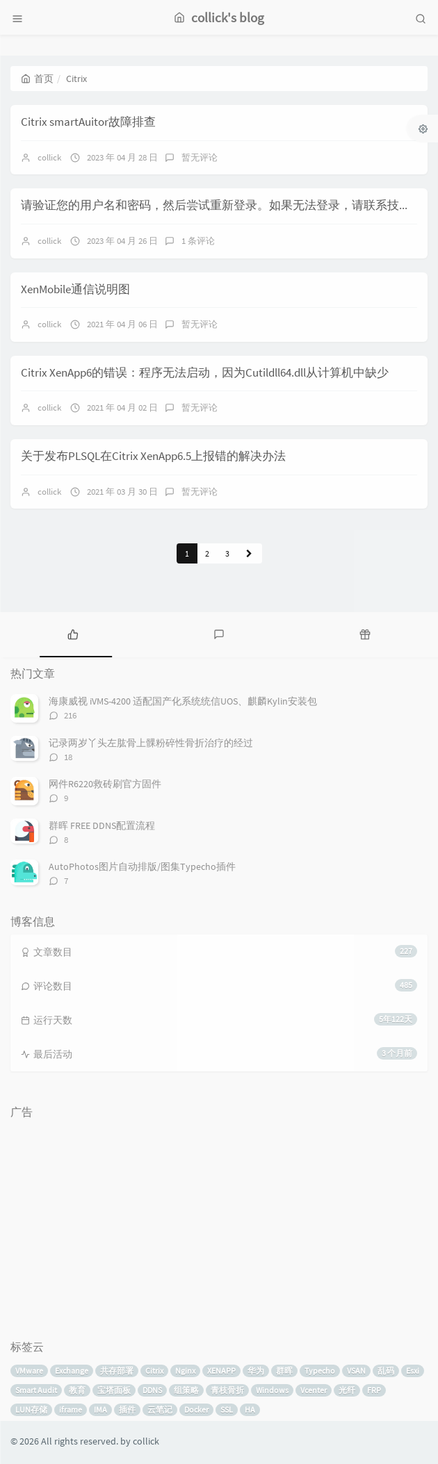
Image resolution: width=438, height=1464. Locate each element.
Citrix (154, 1370)
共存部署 (116, 1370)
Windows (272, 1390)
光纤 (347, 1390)
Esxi (412, 1370)
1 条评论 (198, 241)
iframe (70, 1409)
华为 (256, 1370)
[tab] (73, 633)
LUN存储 (31, 1409)
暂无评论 (199, 157)
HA (250, 1409)
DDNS (152, 1390)
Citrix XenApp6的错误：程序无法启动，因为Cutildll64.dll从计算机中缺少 (205, 372)
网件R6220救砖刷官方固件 (105, 784)
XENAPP (221, 1370)
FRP (374, 1390)
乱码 (386, 1370)
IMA (100, 1409)
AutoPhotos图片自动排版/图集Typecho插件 (142, 866)
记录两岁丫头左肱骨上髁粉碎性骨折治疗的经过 (151, 743)
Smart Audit (36, 1390)
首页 (37, 78)
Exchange (71, 1370)
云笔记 (159, 1409)
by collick (139, 1441)
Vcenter (313, 1390)
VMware (29, 1370)
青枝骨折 (227, 1390)
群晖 (284, 1370)
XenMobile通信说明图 (75, 289)
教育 (77, 1390)
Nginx (185, 1370)
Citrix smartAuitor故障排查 (88, 121)
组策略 (186, 1390)
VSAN (356, 1370)
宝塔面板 (114, 1390)
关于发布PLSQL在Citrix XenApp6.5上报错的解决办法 (153, 455)
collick (49, 157)
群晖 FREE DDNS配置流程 (102, 825)
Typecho (320, 1370)
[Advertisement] (219, 1223)
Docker (196, 1409)
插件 (127, 1409)
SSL (226, 1409)
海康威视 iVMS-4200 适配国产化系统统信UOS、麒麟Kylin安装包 (183, 701)
